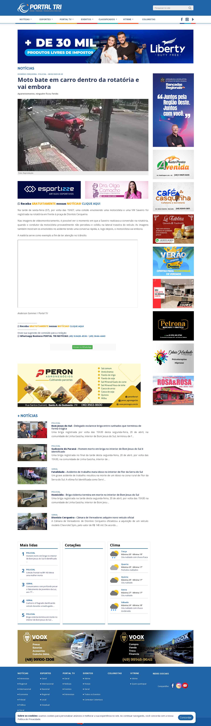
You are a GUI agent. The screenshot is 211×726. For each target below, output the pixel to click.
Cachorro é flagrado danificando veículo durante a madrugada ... (40, 604)
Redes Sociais (161, 673)
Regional (22, 684)
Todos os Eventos (91, 694)
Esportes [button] (45, 19)
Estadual (45, 705)
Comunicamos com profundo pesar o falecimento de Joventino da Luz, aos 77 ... (42, 589)
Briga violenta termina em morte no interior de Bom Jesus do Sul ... (41, 618)
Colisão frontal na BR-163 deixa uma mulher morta (40, 574)
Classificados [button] (107, 19)
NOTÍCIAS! (74, 204)
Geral (21, 710)
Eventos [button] (86, 19)
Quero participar (138, 684)
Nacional (45, 689)
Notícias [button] (25, 19)
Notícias (23, 673)
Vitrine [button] (127, 19)
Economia (23, 694)
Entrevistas (23, 678)
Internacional (24, 689)
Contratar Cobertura (93, 699)
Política (21, 705)
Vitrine (86, 678)
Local (43, 699)
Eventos (67, 689)
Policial (21, 699)
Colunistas (148, 19)
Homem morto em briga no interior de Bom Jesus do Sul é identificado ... (41, 558)
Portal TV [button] (66, 19)
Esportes (45, 673)
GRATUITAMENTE (44, 204)
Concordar (186, 717)
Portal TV (69, 673)
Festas (86, 684)
